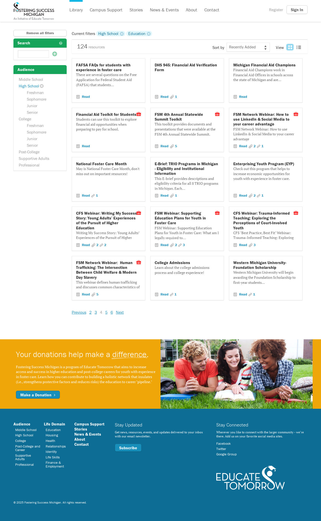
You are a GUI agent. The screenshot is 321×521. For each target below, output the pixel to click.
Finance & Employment (55, 464)
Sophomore (36, 99)
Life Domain (54, 423)
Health (50, 440)
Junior (32, 105)
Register (276, 10)
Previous (79, 312)
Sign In (297, 9)
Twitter (221, 448)
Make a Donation (38, 394)
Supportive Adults (34, 158)
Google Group (226, 454)
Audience (21, 423)
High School (29, 85)
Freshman (35, 92)
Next (120, 312)
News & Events (164, 10)
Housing (52, 435)
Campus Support (106, 10)
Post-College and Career (27, 448)
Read (85, 96)
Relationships (56, 446)
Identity (51, 451)
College (25, 118)
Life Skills (53, 457)
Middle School (31, 79)
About (191, 10)
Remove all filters (40, 33)
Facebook (223, 443)
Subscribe (128, 447)
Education (137, 33)
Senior (32, 112)
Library (76, 10)
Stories (136, 10)
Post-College (29, 151)
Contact (211, 10)
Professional (29, 165)
